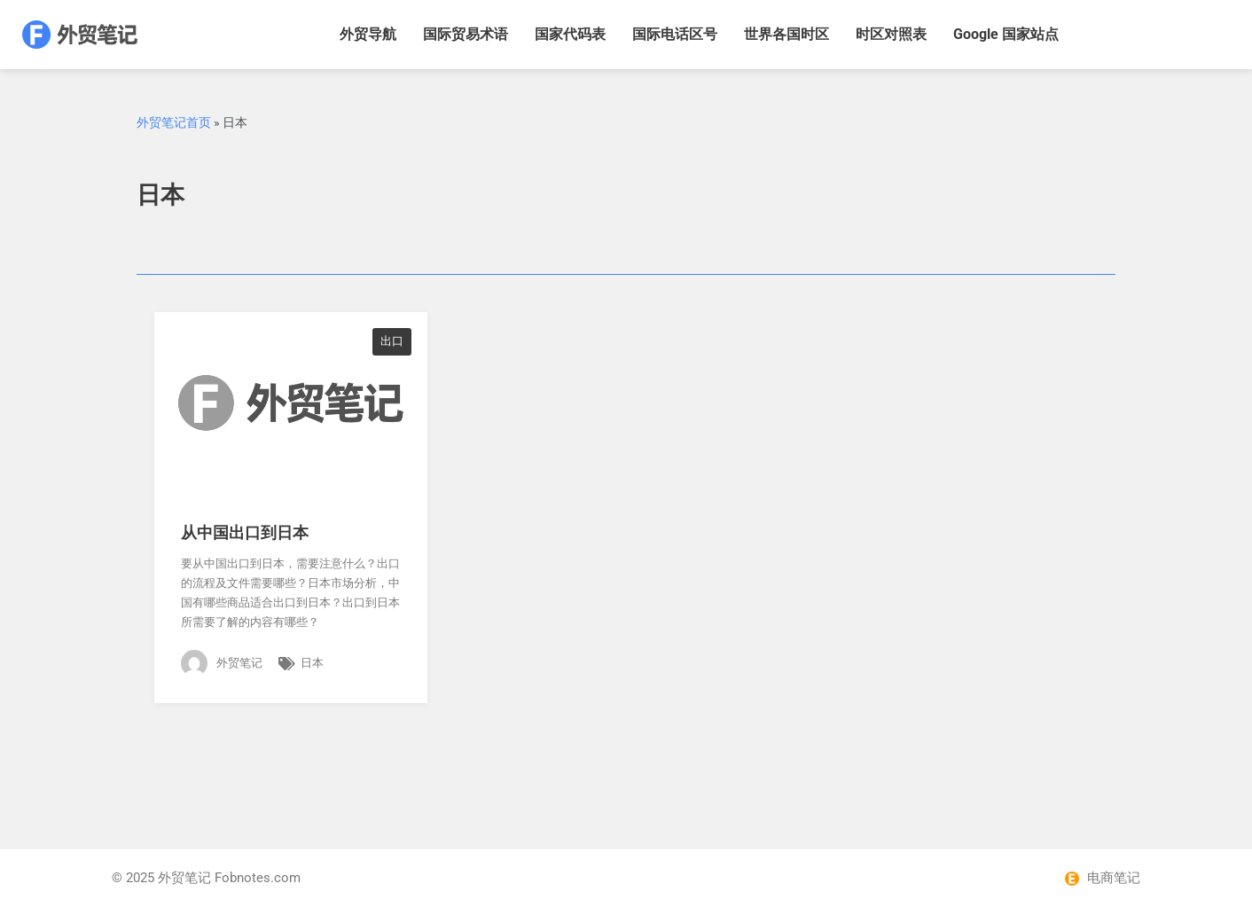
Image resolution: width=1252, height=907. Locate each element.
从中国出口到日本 (245, 532)
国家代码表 (570, 34)
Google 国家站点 (1006, 34)
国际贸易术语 (465, 34)
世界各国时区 (786, 34)
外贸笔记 (184, 878)
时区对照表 (891, 34)
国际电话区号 (674, 34)
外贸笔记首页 (174, 122)
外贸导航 (368, 34)
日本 (312, 662)
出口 (391, 341)
